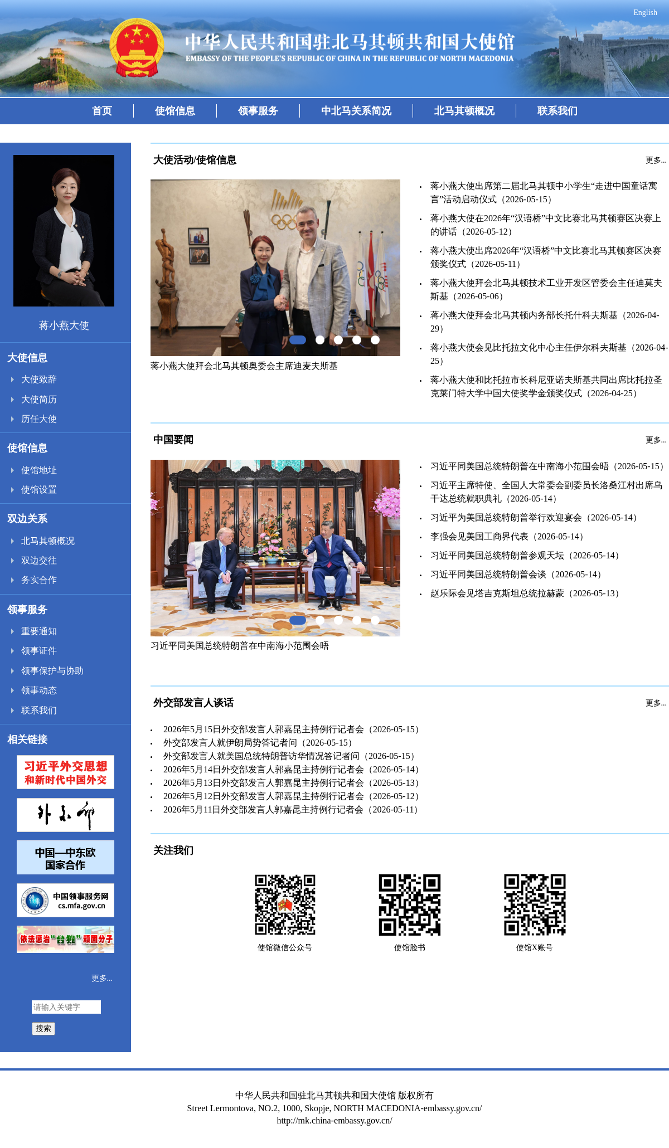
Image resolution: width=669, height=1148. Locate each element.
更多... (102, 978)
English (645, 12)
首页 (102, 110)
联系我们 (557, 110)
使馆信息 (175, 110)
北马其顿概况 (464, 110)
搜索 (43, 1028)
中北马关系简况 (356, 110)
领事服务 (258, 110)
